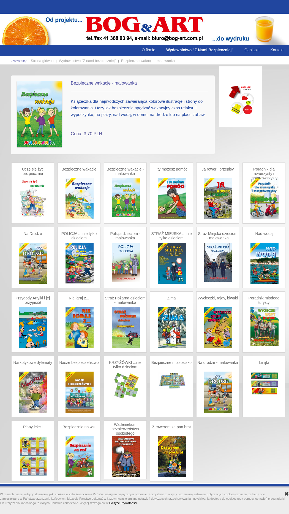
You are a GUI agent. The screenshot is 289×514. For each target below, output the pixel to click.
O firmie (148, 50)
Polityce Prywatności (123, 503)
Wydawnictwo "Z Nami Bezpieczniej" (199, 50)
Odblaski (251, 50)
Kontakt (277, 50)
